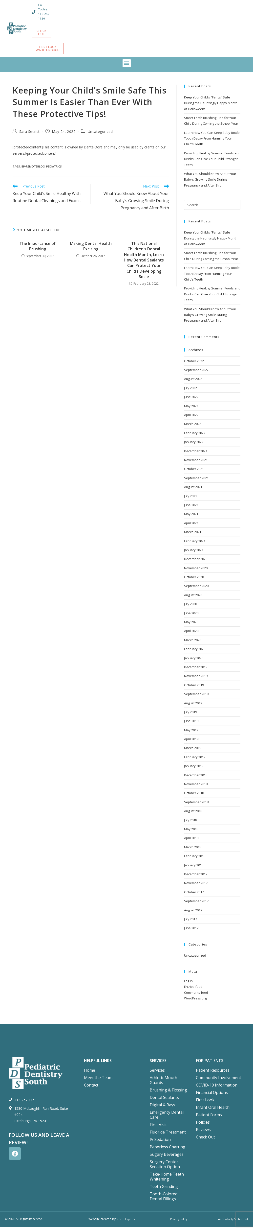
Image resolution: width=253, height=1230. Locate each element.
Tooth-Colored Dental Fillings (163, 1199)
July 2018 (190, 823)
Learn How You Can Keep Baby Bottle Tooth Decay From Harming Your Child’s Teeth (212, 142)
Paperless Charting (167, 1150)
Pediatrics (54, 169)
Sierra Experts (125, 1222)
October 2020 (194, 580)
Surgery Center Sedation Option (165, 1167)
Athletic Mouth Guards (163, 1083)
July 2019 (190, 715)
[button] (127, 66)
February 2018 (194, 859)
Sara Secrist (29, 134)
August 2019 (193, 706)
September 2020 (196, 589)
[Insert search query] (212, 208)
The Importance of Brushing (38, 249)
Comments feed (196, 995)
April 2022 (191, 418)
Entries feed (193, 990)
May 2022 (191, 409)
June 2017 (191, 931)
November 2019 (196, 679)
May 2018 (191, 832)
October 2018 (194, 796)
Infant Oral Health (213, 1110)
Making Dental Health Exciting (91, 249)
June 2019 (191, 724)
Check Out (205, 1140)
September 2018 (196, 805)
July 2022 (190, 391)
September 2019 (196, 697)
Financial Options (212, 1095)
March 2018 (192, 850)
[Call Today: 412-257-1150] (34, 12)
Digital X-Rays (162, 1108)
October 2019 (194, 688)
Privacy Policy (178, 1222)
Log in (188, 984)
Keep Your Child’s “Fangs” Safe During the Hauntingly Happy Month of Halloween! (210, 106)
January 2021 (193, 553)
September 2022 (196, 373)
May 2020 (191, 625)
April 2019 (191, 742)
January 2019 (193, 769)
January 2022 (193, 445)
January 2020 (193, 661)
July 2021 (190, 499)
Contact (91, 1088)
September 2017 (196, 904)
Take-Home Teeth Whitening (167, 1180)
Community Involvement (218, 1081)
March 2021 (192, 535)
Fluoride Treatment (168, 1135)
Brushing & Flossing (168, 1093)
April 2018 (191, 841)
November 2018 (196, 787)
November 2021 (196, 463)
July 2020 (190, 607)
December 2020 (195, 562)
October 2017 (194, 895)
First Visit (158, 1128)
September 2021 (196, 481)
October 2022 (194, 364)
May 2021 (191, 517)
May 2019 (191, 733)
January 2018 (193, 868)
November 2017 (196, 886)
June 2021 (191, 508)
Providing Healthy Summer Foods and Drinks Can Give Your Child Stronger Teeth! (212, 162)
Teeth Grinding (164, 1189)
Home (89, 1073)
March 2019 (192, 751)
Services (157, 1073)
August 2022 (193, 382)
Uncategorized (100, 134)
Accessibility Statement (232, 1222)
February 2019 (194, 760)
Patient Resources (213, 1073)
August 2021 (193, 490)
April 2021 (191, 526)
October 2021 (194, 472)
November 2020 (196, 571)
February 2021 (194, 544)
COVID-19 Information (216, 1088)
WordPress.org (195, 1001)
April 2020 (191, 634)
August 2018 (193, 814)
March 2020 (192, 643)
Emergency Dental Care (167, 1118)
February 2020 (194, 652)
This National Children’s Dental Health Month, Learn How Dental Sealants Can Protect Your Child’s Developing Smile (144, 263)
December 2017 (195, 877)
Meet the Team (98, 1081)
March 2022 (192, 427)
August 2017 (193, 913)
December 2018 (195, 778)
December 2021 (195, 454)
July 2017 (190, 922)
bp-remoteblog (33, 169)
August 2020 (193, 598)
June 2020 (191, 616)
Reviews (203, 1132)
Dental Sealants (164, 1100)
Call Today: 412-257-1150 (45, 11)
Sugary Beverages (167, 1157)
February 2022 (194, 436)
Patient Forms (209, 1118)
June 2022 (191, 400)
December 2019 (195, 670)
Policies (203, 1125)
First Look (205, 1103)
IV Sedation (160, 1142)
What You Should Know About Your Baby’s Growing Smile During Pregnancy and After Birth (210, 183)
